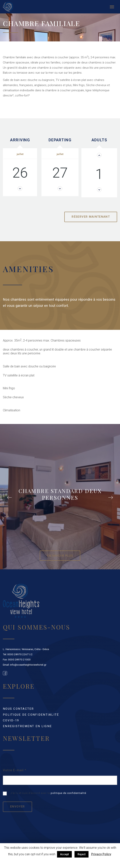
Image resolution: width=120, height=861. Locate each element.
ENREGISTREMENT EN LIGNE (27, 726)
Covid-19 (11, 720)
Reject (81, 854)
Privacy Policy (101, 854)
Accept (64, 854)
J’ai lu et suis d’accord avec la (44, 793)
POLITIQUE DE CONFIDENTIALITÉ (31, 714)
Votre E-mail (14, 770)
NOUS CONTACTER (18, 708)
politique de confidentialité (68, 793)
